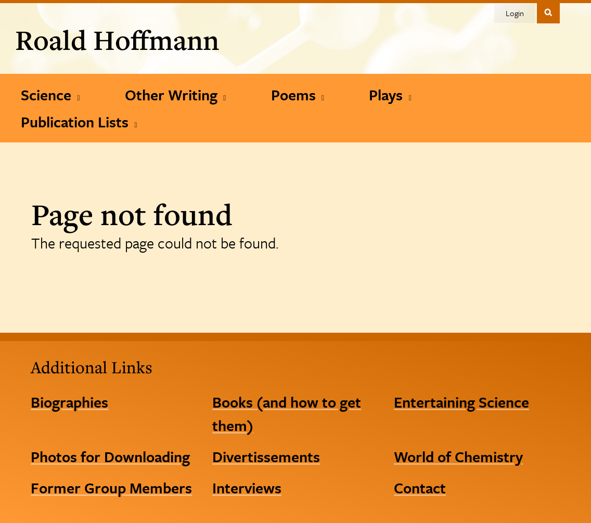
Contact (420, 487)
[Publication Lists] (79, 121)
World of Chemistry (458, 456)
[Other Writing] (175, 94)
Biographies (69, 401)
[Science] (50, 94)
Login (515, 13)
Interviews (246, 487)
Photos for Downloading (110, 456)
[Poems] (298, 94)
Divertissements (266, 456)
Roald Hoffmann (117, 39)
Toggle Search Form (548, 12)
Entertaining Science (461, 401)
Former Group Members (111, 487)
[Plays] (390, 94)
